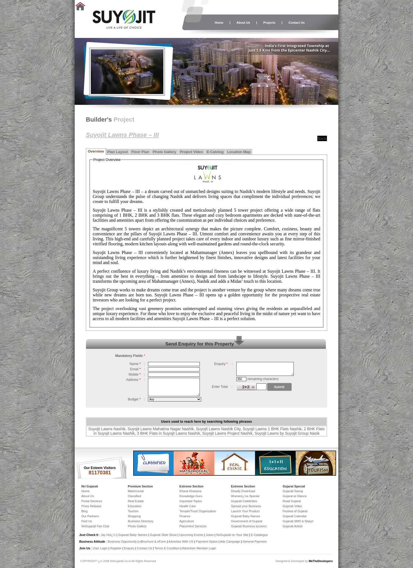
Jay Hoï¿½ (108, 534)
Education (135, 506)
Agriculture (186, 521)
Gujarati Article (293, 526)
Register (116, 548)
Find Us (86, 521)
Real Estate (136, 501)
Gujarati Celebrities (244, 501)
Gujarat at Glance (295, 496)
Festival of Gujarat (295, 511)
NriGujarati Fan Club (95, 526)
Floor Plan (140, 152)
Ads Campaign (230, 541)
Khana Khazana (190, 491)
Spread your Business (246, 506)
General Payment (255, 541)
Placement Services (193, 526)
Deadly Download (243, 491)
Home (219, 22)
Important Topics (190, 501)
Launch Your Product (245, 511)
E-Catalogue (259, 534)
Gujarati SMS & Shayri (298, 521)
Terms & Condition (167, 548)
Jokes (210, 534)
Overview (96, 151)
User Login (100, 548)
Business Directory (141, 521)
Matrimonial (136, 491)
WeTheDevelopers (320, 561)
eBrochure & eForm (152, 541)
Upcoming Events (191, 534)
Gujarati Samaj (293, 491)
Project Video (191, 152)
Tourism (133, 511)
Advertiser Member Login (199, 548)
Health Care (187, 506)
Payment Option (207, 541)
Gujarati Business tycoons (248, 526)
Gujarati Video (292, 506)
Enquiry (129, 548)
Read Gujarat (292, 501)
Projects (269, 22)
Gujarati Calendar (295, 516)
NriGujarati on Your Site (232, 534)
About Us (243, 22)
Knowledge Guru (190, 496)
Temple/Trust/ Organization (197, 511)
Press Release (91, 506)
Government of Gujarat (246, 521)
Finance (184, 516)
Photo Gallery (164, 152)
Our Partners (90, 516)
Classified (134, 496)
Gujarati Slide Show (164, 534)
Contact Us (296, 22)
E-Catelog (215, 152)
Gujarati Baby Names (245, 516)
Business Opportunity (122, 541)
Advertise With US (180, 541)
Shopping (134, 516)
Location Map (239, 152)
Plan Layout (117, 152)
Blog (84, 511)
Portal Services (91, 501)
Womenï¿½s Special (245, 496)
